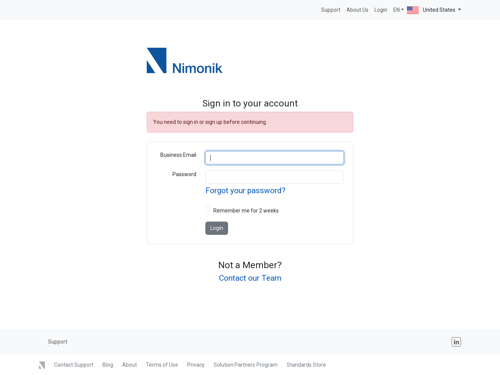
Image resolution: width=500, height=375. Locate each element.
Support (330, 10)
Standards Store (306, 365)
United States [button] (432, 10)
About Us (357, 10)
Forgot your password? (245, 190)
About (129, 365)
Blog (107, 365)
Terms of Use (162, 365)
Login (380, 10)
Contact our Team (250, 278)
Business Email (178, 155)
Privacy (196, 365)
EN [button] (396, 10)
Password (184, 174)
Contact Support (73, 365)
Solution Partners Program (246, 365)
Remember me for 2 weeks (246, 211)
